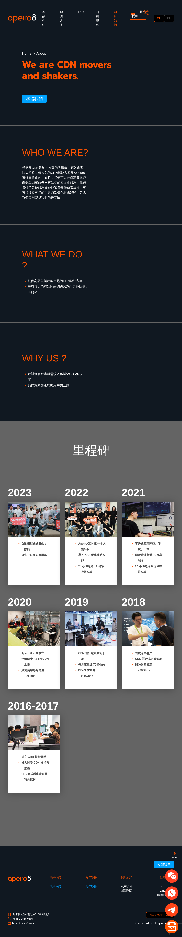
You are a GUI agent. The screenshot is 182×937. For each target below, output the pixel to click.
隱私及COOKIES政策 (160, 915)
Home (26, 53)
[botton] (174, 855)
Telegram (162, 894)
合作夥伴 (91, 886)
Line (162, 890)
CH (159, 18)
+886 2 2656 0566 (20, 918)
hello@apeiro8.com (21, 923)
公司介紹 (127, 886)
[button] (171, 876)
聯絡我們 (34, 98)
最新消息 (127, 890)
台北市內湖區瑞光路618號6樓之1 (28, 914)
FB (162, 886)
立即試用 (164, 865)
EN (169, 18)
